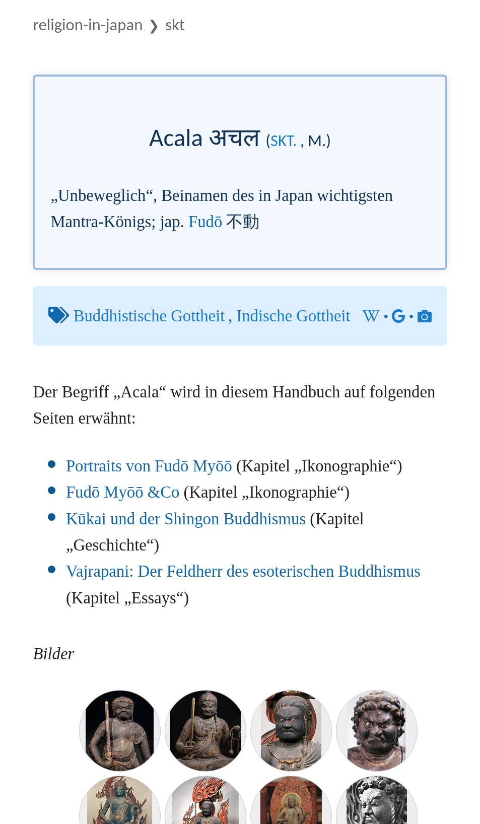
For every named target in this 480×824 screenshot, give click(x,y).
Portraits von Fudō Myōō (149, 466)
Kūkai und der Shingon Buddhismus (186, 519)
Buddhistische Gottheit (149, 316)
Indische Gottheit (293, 316)
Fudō (205, 222)
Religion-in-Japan (88, 25)
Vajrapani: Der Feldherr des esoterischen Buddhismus (243, 571)
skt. (283, 140)
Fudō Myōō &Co (122, 492)
